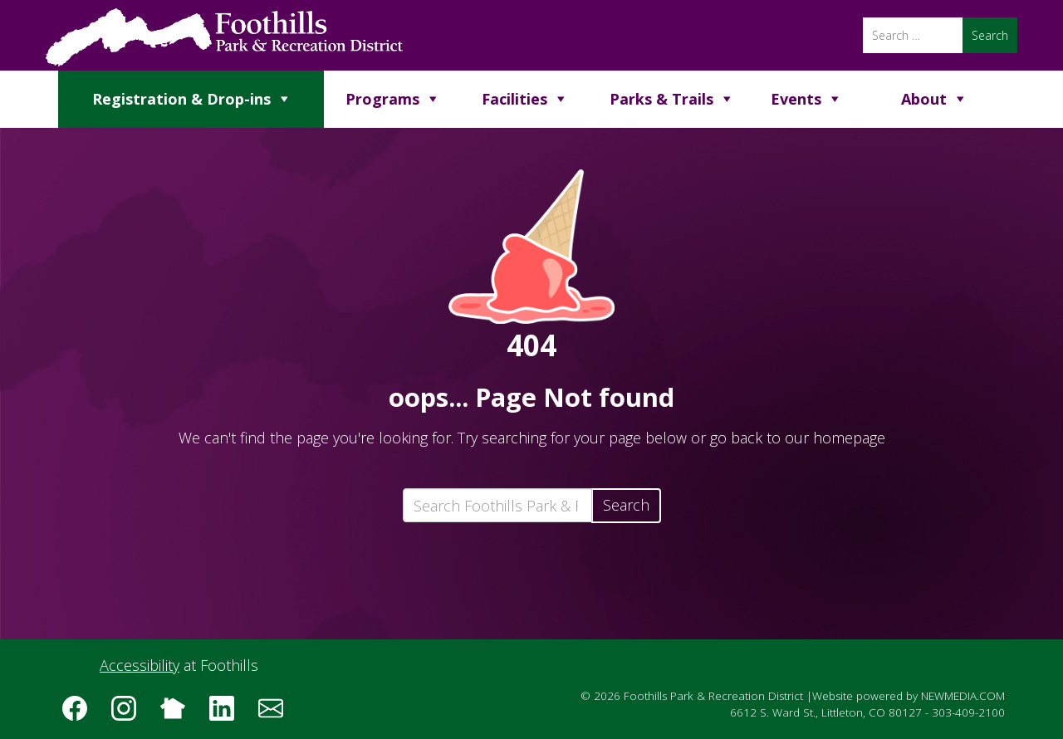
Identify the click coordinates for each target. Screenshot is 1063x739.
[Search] (913, 35)
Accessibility (139, 665)
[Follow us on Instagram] (129, 714)
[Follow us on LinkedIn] (227, 714)
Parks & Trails (661, 99)
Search (626, 505)
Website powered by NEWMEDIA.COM (908, 695)
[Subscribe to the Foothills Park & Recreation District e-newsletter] (276, 714)
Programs (382, 99)
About (924, 99)
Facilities (514, 99)
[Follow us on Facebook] (80, 714)
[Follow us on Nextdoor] (178, 714)
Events (796, 99)
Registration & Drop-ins (181, 99)
